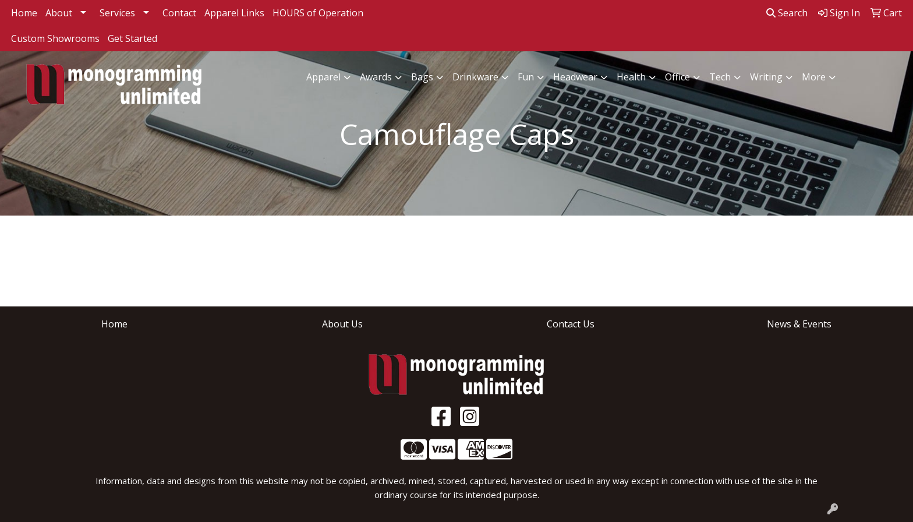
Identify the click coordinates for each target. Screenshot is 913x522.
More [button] (814, 76)
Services (117, 12)
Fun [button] (526, 76)
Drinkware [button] (475, 76)
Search (787, 12)
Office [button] (677, 76)
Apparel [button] (323, 76)
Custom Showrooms (55, 38)
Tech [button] (720, 76)
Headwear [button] (575, 76)
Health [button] (631, 76)
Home (24, 12)
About (58, 12)
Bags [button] (422, 76)
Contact (179, 12)
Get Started (132, 38)
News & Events (799, 324)
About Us (342, 324)
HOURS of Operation (318, 12)
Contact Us (570, 324)
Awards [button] (376, 76)
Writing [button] (766, 76)
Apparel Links (234, 12)
